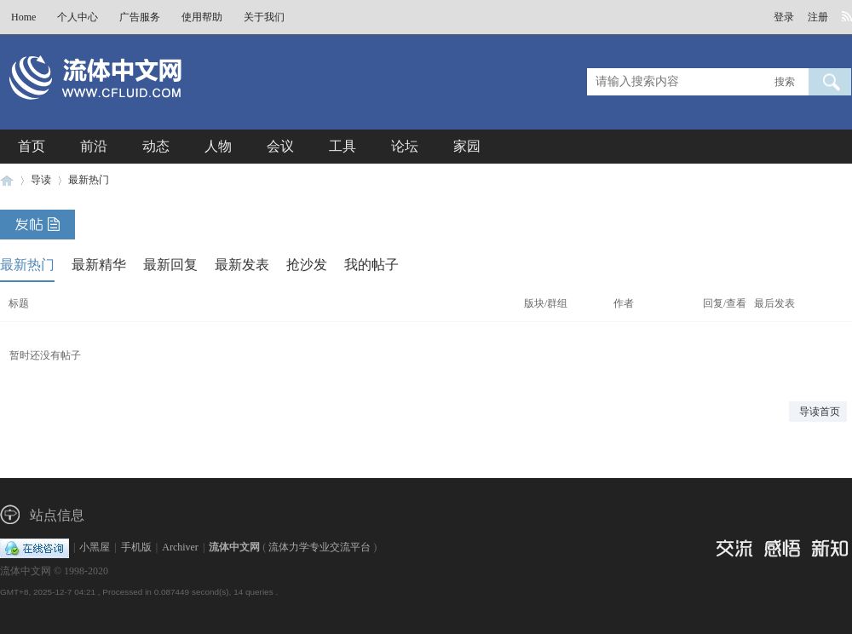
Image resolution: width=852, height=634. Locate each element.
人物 (218, 146)
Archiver (180, 547)
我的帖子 (371, 264)
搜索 (784, 82)
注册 (818, 17)
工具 (342, 146)
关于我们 (264, 17)
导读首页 (819, 412)
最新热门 (88, 180)
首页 (31, 146)
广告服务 (139, 17)
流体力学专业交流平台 (319, 547)
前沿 (93, 146)
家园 (467, 146)
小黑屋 (94, 547)
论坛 (404, 146)
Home (23, 17)
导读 (41, 180)
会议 (280, 146)
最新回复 (170, 264)
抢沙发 (306, 264)
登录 (784, 17)
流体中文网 (7, 180)
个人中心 (77, 17)
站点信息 (57, 515)
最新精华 (99, 264)
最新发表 (242, 264)
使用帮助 (201, 17)
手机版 (136, 547)
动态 (156, 146)
